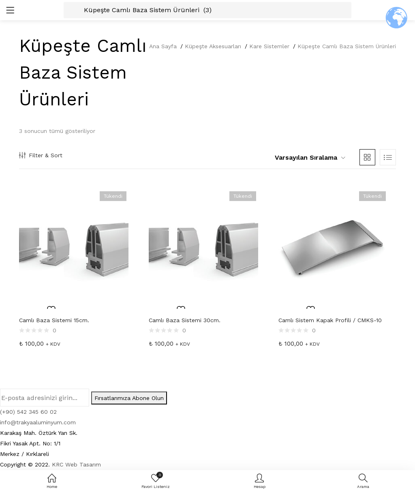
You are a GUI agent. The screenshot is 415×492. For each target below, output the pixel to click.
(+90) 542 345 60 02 (28, 412)
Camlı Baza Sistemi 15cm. (54, 320)
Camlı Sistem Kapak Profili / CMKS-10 (330, 320)
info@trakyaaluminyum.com (38, 422)
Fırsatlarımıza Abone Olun (129, 398)
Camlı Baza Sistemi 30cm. (184, 320)
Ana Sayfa (163, 46)
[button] (306, 157)
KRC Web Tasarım (76, 464)
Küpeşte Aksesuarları (213, 46)
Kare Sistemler (269, 46)
